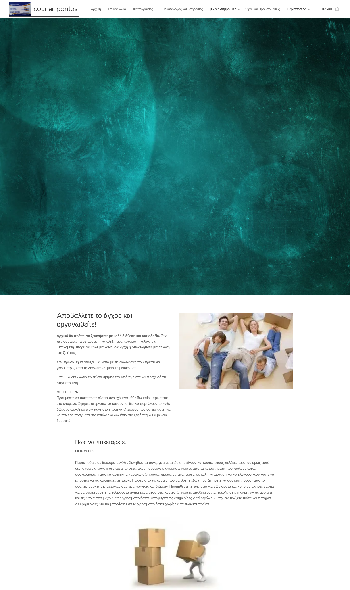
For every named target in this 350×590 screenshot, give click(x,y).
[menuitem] (93, 9)
